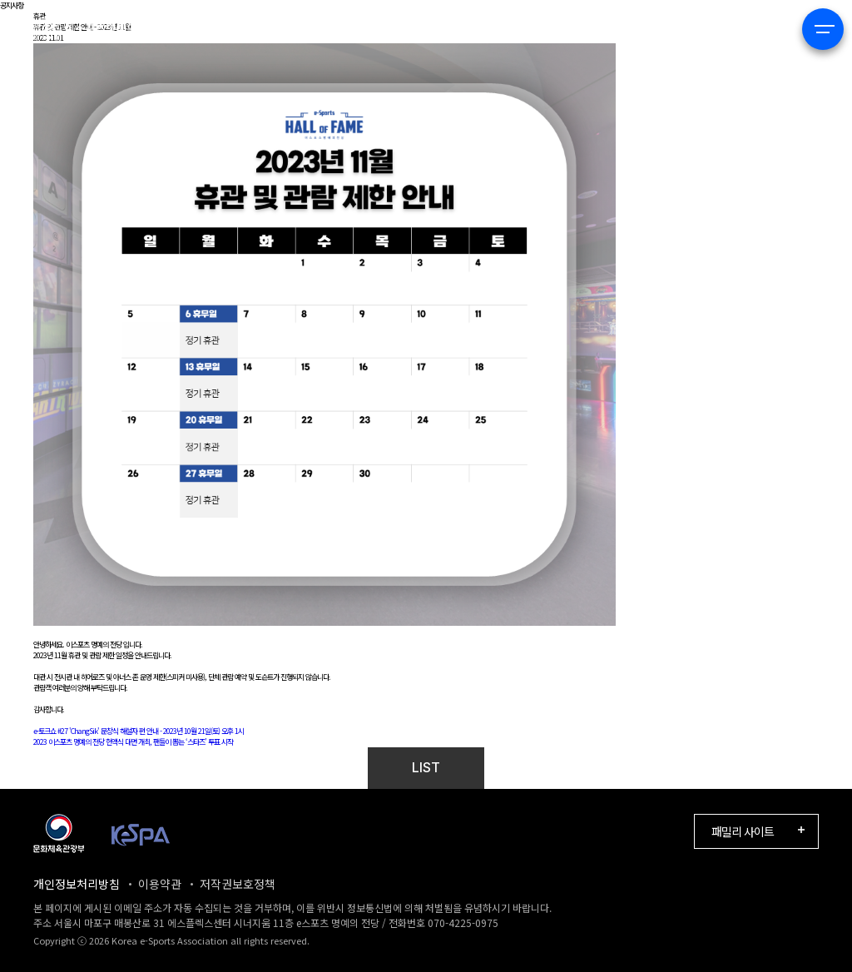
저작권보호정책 (237, 883)
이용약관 (159, 883)
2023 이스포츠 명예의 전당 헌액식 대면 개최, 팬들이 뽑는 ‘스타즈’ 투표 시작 (133, 741)
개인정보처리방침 (76, 883)
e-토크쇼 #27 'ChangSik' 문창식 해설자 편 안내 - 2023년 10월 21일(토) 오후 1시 (138, 731)
